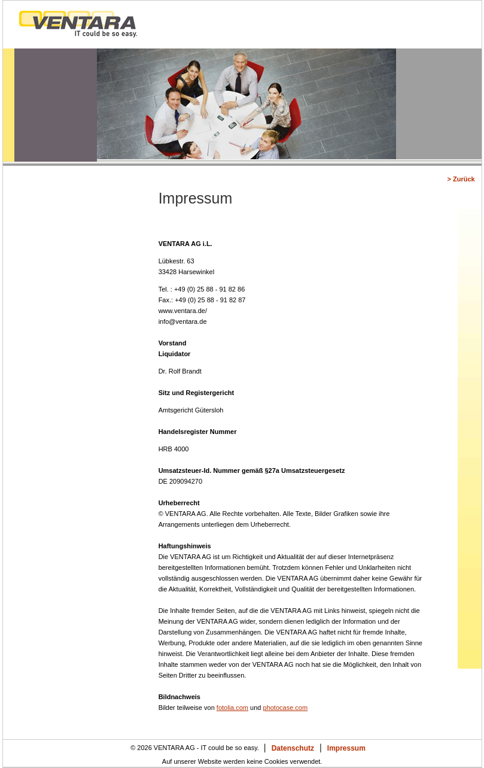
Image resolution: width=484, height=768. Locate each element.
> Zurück (460, 179)
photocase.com (285, 707)
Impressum (346, 748)
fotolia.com (232, 707)
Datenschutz (293, 748)
